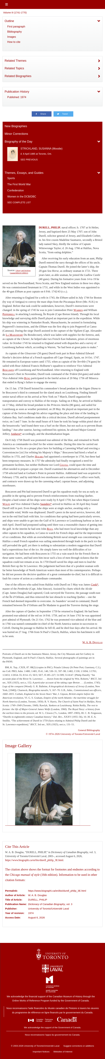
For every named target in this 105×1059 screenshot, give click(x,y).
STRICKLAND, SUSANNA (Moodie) (41, 148)
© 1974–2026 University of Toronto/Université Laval (73, 734)
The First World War (19, 184)
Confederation (15, 190)
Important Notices (41, 1051)
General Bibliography (89, 730)
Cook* (94, 584)
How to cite (13, 42)
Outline (9, 21)
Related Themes (15, 60)
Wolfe (6, 504)
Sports (11, 178)
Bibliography (14, 31)
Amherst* (16, 433)
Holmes (39, 456)
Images (11, 36)
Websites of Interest (62, 1051)
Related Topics (14, 68)
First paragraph (16, 26)
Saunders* (46, 504)
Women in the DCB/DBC (21, 196)
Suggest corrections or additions (78, 1046)
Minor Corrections (16, 133)
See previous (29, 159)
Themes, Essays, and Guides (24, 172)
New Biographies (16, 126)
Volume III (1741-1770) (15, 12)
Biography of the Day (18, 141)
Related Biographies (18, 76)
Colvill (64, 464)
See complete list (19, 202)
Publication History (17, 91)
